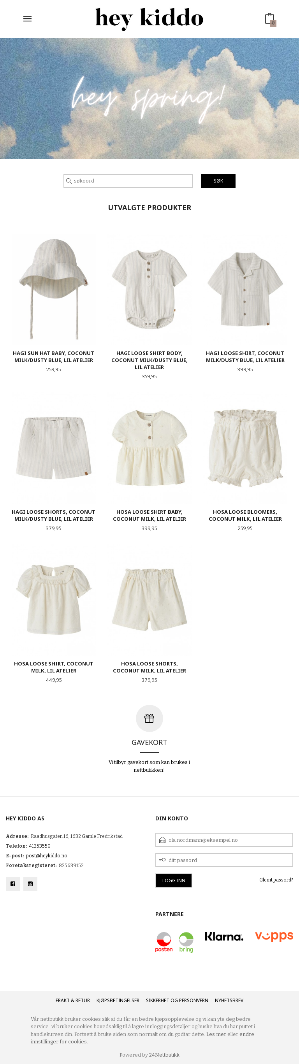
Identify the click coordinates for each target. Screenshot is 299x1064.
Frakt (63, 1000)
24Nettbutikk (164, 1055)
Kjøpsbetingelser (118, 1000)
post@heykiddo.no (46, 856)
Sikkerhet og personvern (177, 1000)
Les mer (216, 1034)
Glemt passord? (276, 880)
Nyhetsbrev (229, 1000)
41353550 (40, 846)
